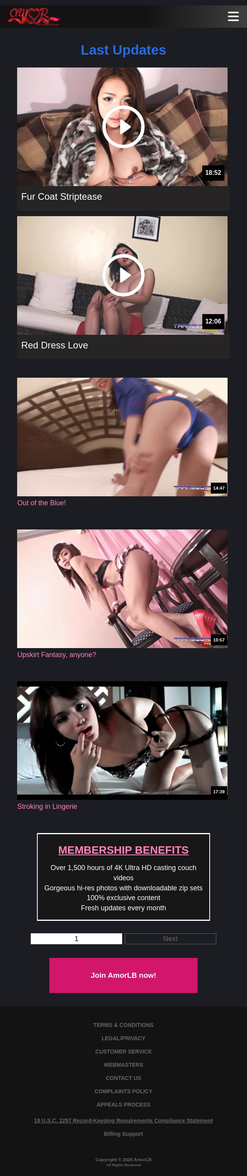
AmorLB (143, 1159)
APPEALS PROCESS (123, 1104)
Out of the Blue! (41, 503)
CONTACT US (123, 1078)
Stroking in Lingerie (47, 806)
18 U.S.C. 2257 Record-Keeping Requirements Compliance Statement (123, 1120)
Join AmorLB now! (123, 975)
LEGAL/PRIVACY (123, 1038)
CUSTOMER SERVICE (123, 1051)
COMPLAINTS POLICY (123, 1091)
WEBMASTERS (123, 1065)
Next (170, 939)
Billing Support (123, 1134)
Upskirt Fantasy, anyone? (56, 655)
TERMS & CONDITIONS (123, 1025)
